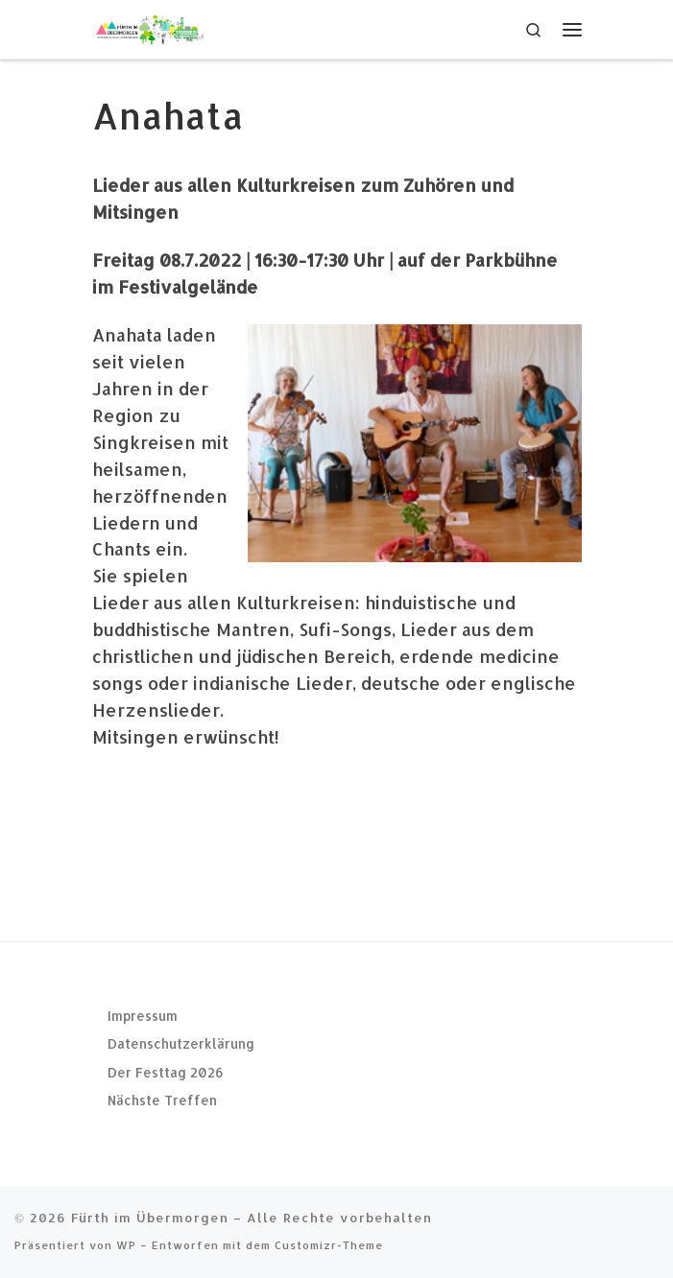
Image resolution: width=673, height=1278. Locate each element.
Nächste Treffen (162, 1100)
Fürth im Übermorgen (149, 1217)
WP (126, 1245)
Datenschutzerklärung (181, 1043)
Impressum (143, 1015)
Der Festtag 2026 (166, 1072)
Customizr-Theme (329, 1245)
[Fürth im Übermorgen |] (149, 27)
